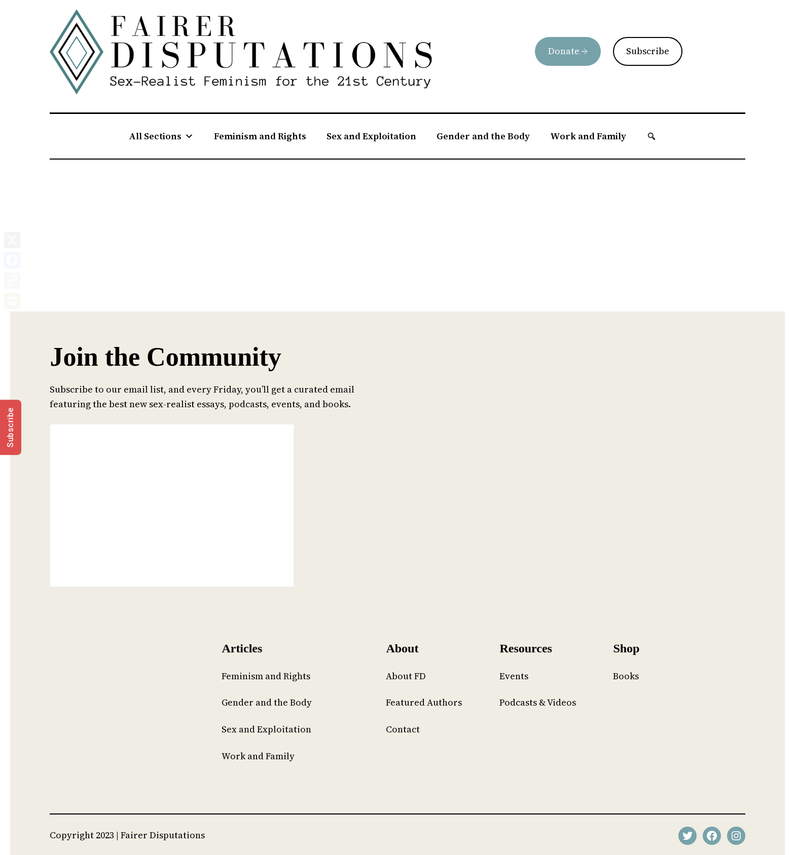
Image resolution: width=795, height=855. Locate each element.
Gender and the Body (483, 136)
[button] (651, 136)
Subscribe (647, 51)
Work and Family (588, 136)
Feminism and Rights (260, 136)
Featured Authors (424, 702)
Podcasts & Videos (537, 702)
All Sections (161, 136)
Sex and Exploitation (371, 136)
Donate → (568, 51)
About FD (406, 676)
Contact (403, 729)
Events (513, 676)
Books (626, 676)
